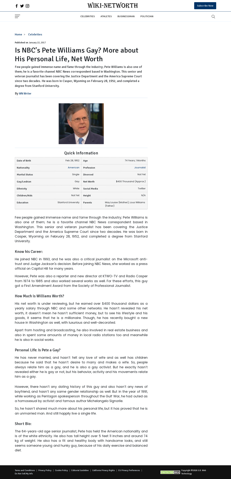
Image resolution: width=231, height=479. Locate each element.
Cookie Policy (61, 470)
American (73, 167)
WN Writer (25, 93)
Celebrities (87, 16)
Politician (146, 16)
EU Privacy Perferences (129, 470)
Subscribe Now (205, 5)
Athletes (106, 16)
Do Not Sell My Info (24, 473)
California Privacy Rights (103, 470)
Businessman (126, 16)
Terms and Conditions (25, 470)
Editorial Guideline (80, 470)
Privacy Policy (44, 470)
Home (18, 34)
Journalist (140, 167)
